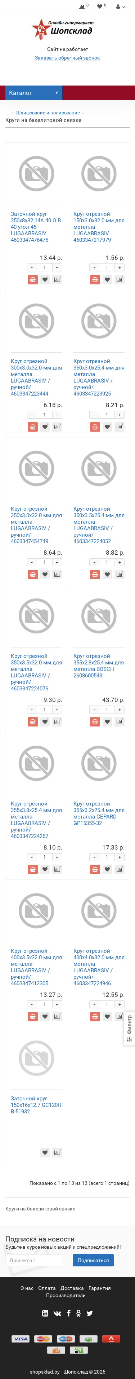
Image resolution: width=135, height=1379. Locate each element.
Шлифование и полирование (48, 112)
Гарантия (100, 1288)
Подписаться (93, 1260)
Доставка (72, 1288)
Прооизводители (66, 1295)
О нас (27, 1288)
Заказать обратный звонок (67, 58)
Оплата (47, 1288)
